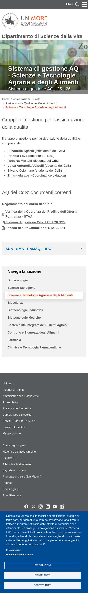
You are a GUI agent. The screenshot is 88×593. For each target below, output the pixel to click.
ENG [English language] (69, 4)
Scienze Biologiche (21, 287)
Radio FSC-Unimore (62, 506)
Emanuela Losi (18, 175)
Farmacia (14, 340)
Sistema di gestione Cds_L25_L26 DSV (35, 222)
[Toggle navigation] (85, 4)
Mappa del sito (12, 433)
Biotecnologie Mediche (24, 317)
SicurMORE (10, 457)
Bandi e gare (10, 489)
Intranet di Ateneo (13, 389)
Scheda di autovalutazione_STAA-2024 (35, 228)
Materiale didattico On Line (19, 451)
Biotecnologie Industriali (25, 310)
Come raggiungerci (14, 445)
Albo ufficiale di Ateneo (17, 464)
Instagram (40, 506)
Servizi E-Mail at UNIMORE (20, 421)
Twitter (33, 506)
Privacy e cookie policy (17, 408)
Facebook (26, 506)
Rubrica (7, 482)
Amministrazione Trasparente (21, 396)
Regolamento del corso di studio (27, 204)
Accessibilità (10, 402)
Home (6, 99)
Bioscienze (15, 302)
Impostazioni (42, 565)
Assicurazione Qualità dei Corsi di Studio (31, 103)
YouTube (55, 506)
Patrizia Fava (17, 156)
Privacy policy (13, 550)
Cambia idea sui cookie (17, 414)
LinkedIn (47, 506)
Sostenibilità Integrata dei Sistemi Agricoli (38, 325)
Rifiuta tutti (42, 575)
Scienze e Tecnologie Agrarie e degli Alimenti (40, 295)
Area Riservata (12, 495)
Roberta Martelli (19, 160)
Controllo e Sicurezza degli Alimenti (33, 332)
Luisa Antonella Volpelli (25, 165)
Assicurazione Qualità (26, 99)
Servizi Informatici (14, 427)
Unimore (8, 383)
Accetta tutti (42, 585)
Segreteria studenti (14, 470)
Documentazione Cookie (19, 554)
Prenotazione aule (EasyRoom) (22, 476)
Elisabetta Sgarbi (20, 151)
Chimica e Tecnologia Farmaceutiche (34, 347)
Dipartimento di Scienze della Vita (42, 36)
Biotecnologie (18, 280)
